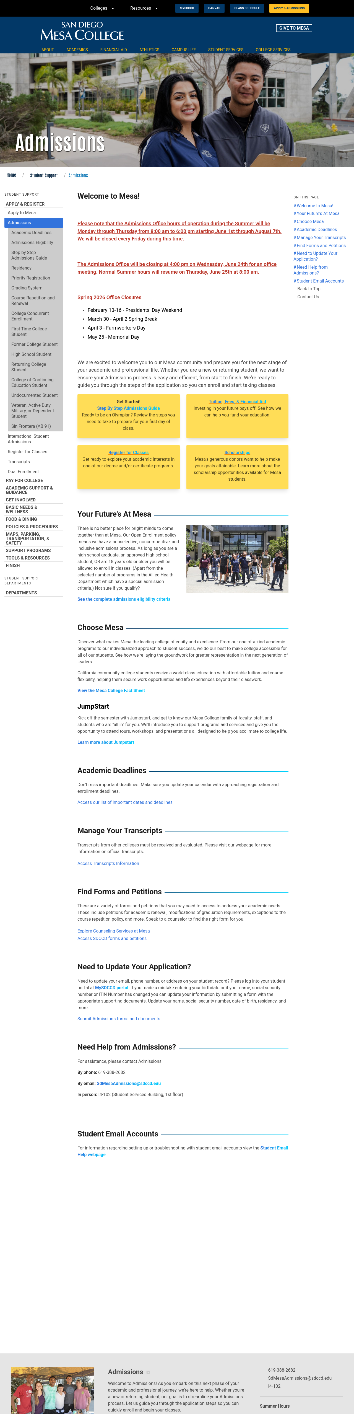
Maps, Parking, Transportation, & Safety (34, 538)
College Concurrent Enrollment (30, 316)
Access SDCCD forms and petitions (112, 938)
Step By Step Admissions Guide (128, 408)
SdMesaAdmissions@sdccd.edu (129, 1083)
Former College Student (34, 344)
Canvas (214, 8)
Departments (34, 592)
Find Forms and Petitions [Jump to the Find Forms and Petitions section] (321, 245)
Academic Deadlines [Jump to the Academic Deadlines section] (317, 229)
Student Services (225, 50)
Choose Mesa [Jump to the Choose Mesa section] (310, 221)
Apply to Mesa (22, 212)
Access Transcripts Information (108, 863)
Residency (21, 268)
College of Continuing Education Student (32, 382)
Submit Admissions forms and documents (118, 1018)
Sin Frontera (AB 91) (31, 426)
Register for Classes (27, 451)
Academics (77, 50)
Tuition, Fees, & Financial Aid (237, 401)
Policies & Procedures (34, 526)
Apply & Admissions (289, 8)
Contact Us (308, 296)
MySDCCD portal (111, 987)
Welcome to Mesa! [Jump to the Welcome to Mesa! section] (315, 205)
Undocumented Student (34, 395)
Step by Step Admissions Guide (29, 255)
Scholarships (237, 452)
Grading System (27, 288)
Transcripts (19, 461)
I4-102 (274, 1386)
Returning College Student (28, 367)
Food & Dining (34, 519)
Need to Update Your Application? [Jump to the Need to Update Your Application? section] (315, 256)
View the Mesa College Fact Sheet (111, 690)
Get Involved (34, 500)
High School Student (31, 354)
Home (11, 174)
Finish (34, 565)
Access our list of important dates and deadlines (125, 802)
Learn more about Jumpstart (105, 742)
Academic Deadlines (31, 232)
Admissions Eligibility (32, 242)
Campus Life (184, 50)
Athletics (149, 50)
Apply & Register (34, 204)
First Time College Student (29, 331)
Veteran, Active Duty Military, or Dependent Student (32, 411)
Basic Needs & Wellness (34, 509)
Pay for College (34, 480)
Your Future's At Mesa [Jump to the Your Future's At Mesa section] (318, 213)
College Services (273, 50)
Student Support (44, 175)
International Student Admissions (28, 439)
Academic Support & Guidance (34, 490)
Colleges (103, 8)
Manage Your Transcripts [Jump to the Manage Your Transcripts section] (321, 237)
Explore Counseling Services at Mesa (113, 931)
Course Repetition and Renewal (33, 300)
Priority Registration (30, 278)
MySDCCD (187, 8)
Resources (145, 8)
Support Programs (34, 550)
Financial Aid (113, 50)
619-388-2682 (281, 1370)
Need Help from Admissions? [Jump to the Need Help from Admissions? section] (310, 270)
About (47, 50)
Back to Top (309, 288)
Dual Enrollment (23, 471)
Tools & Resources (34, 558)
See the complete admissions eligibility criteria (124, 599)
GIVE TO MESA (294, 28)
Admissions (19, 222)
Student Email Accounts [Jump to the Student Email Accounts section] (320, 281)
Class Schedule (247, 8)
